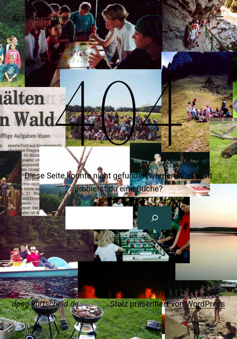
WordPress (205, 304)
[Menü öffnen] (220, 18)
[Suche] (155, 218)
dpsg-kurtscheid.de (45, 17)
